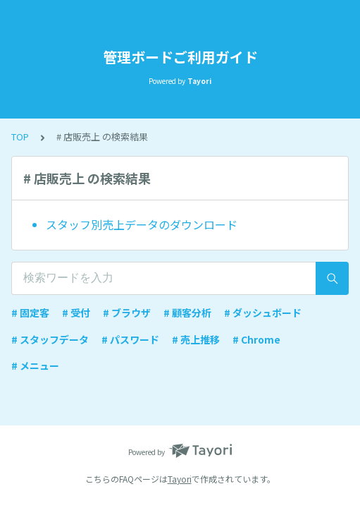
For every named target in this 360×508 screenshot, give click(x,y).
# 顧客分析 (187, 313)
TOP (20, 136)
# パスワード (130, 339)
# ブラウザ (127, 313)
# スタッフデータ (50, 339)
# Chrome (256, 339)
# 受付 (76, 313)
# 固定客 (30, 313)
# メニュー (35, 365)
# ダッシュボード (263, 313)
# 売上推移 (196, 339)
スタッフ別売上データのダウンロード (141, 224)
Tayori (180, 479)
